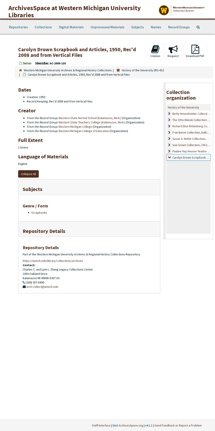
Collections (43, 27)
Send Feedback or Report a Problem (178, 425)
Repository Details (44, 231)
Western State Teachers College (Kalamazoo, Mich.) (92, 122)
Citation (155, 51)
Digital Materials (71, 27)
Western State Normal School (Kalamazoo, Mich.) (90, 118)
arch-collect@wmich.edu (42, 287)
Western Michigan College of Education (84, 131)
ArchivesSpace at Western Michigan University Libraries (74, 11)
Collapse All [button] (28, 174)
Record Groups (179, 27)
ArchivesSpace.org (131, 425)
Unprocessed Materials (107, 27)
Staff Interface (101, 425)
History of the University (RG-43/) (143, 70)
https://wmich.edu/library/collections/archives (53, 261)
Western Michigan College (75, 127)
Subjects (137, 27)
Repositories (18, 27)
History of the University (183, 107)
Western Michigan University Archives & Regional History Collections (68, 70)
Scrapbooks (39, 213)
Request (173, 51)
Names (156, 27)
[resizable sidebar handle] (164, 161)
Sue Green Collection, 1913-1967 (193, 145)
